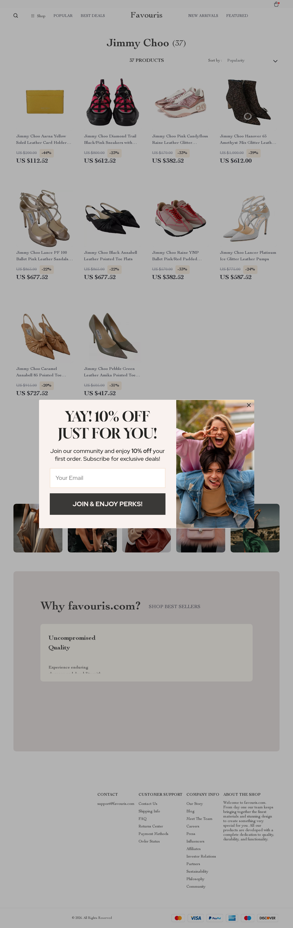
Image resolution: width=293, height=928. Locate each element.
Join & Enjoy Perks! (108, 504)
